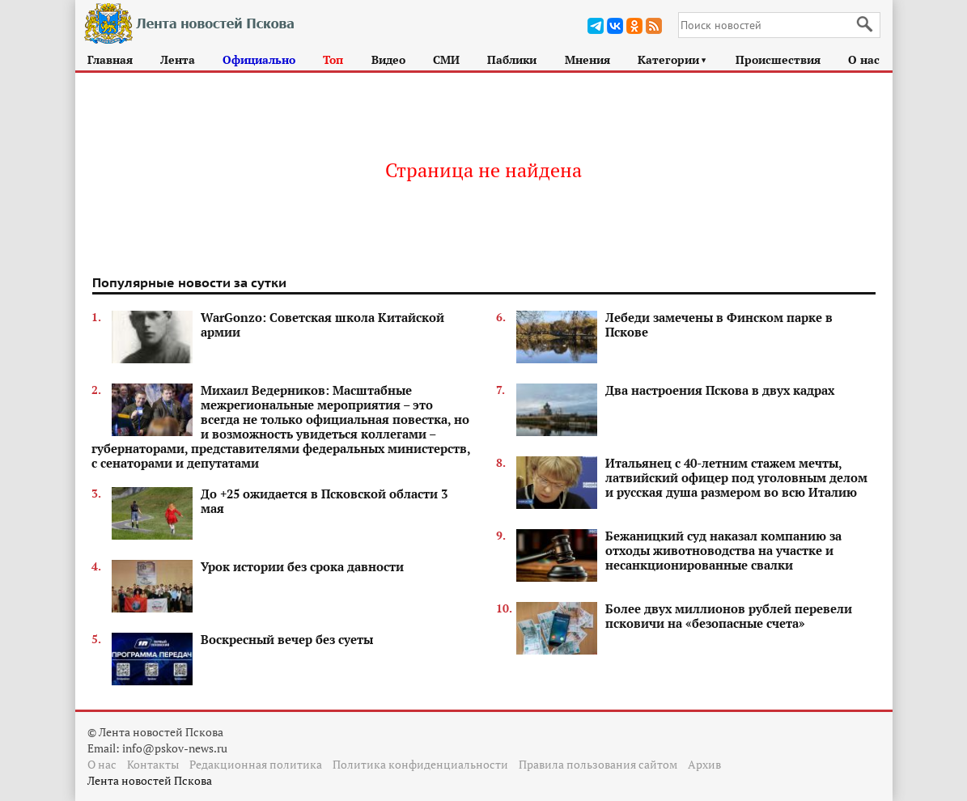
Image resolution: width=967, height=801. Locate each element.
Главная (110, 59)
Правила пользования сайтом (598, 764)
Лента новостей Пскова (149, 780)
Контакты (153, 764)
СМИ (446, 59)
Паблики (512, 59)
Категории (673, 59)
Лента (177, 59)
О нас (864, 59)
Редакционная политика (255, 764)
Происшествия (778, 59)
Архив (704, 764)
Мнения (587, 59)
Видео (388, 59)
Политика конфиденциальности (420, 764)
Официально (259, 59)
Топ (333, 59)
